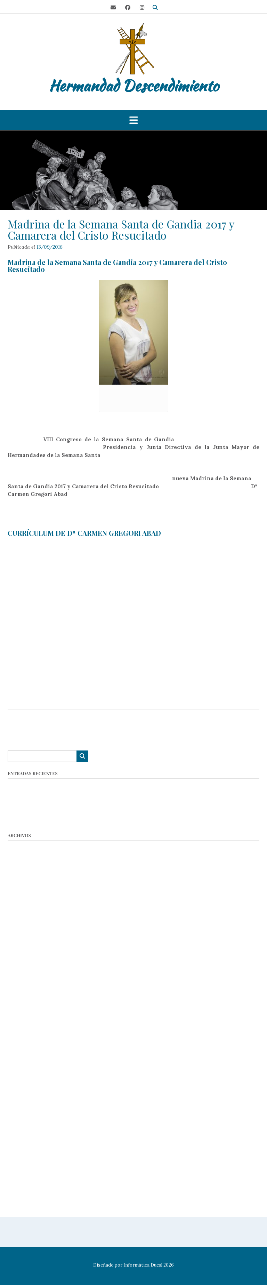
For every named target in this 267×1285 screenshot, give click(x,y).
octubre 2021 (23, 958)
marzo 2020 (22, 975)
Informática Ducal (142, 1265)
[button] (133, 120)
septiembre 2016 (28, 1188)
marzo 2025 (22, 873)
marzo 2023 (22, 899)
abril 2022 (20, 941)
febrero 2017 (23, 1146)
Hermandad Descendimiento (134, 86)
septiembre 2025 (28, 864)
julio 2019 (19, 1001)
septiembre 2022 (28, 916)
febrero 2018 (23, 1086)
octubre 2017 (23, 1112)
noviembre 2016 (27, 1171)
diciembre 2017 (26, 1103)
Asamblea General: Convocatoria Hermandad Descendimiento (86, 785)
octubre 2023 (24, 890)
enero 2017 (21, 1154)
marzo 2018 (21, 1078)
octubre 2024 (24, 881)
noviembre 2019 (27, 984)
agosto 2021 (22, 967)
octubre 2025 (24, 856)
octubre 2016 (23, 1180)
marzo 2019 (22, 1026)
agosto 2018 (22, 1061)
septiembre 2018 (28, 1052)
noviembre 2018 (27, 1035)
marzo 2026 (22, 847)
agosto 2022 (22, 924)
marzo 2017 (21, 1137)
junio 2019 (20, 1009)
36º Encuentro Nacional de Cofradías (54, 820)
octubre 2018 (23, 1044)
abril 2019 (19, 1018)
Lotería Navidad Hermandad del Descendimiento (69, 811)
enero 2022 (22, 950)
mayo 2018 (20, 1069)
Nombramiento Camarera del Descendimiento (66, 803)
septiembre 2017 (28, 1120)
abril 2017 (19, 1129)
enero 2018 (21, 1095)
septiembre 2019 (28, 992)
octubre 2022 (24, 907)
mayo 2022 (21, 933)
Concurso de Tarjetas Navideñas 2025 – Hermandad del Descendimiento (98, 794)
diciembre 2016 (26, 1163)
